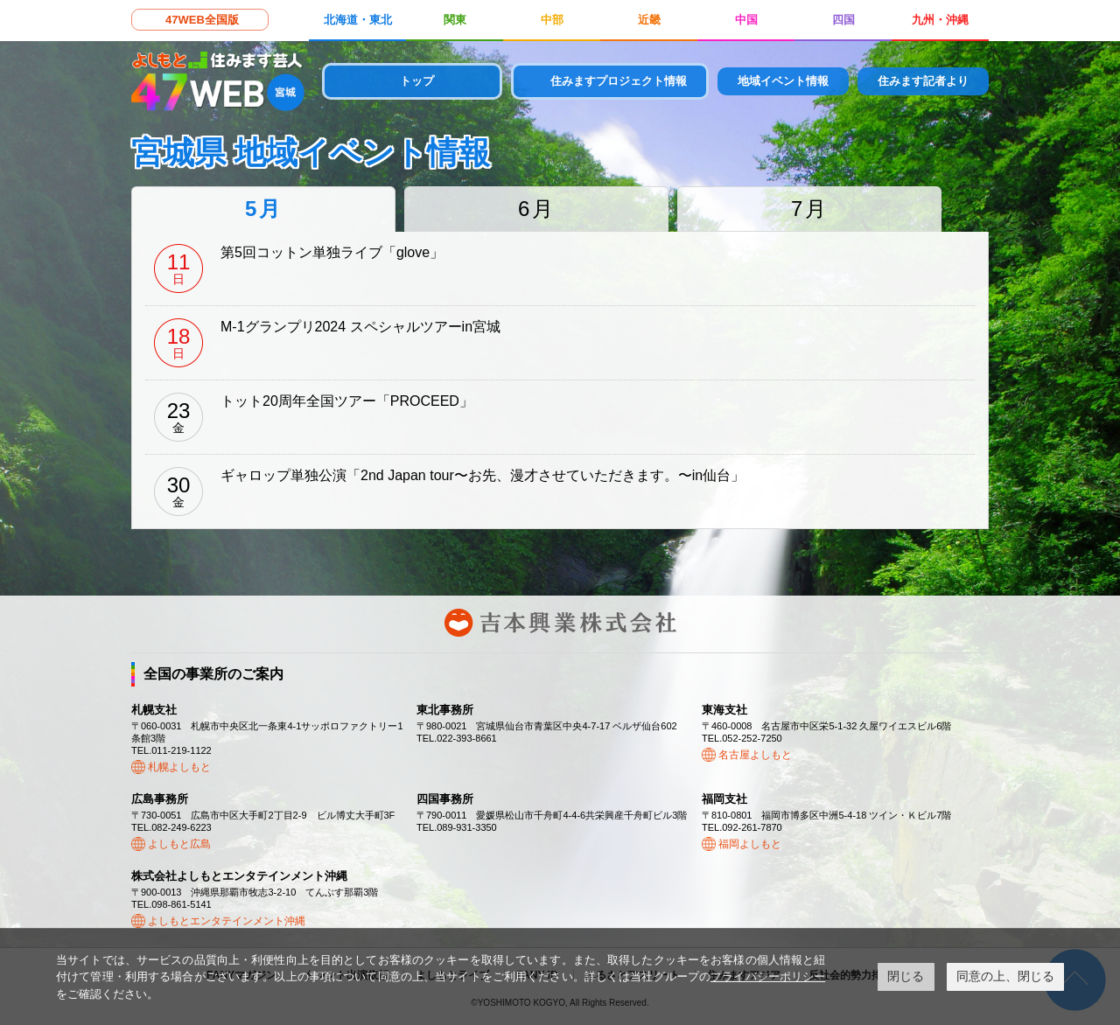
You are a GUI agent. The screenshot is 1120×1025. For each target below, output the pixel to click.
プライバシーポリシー (767, 976)
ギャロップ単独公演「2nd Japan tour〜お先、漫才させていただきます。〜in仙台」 (482, 475)
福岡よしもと (749, 844)
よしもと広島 (179, 844)
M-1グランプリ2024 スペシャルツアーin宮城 (360, 326)
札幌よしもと (179, 767)
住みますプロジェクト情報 (618, 80)
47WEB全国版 (202, 19)
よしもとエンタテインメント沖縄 (226, 921)
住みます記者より (923, 80)
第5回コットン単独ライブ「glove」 (332, 252)
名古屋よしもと (755, 755)
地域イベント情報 (783, 80)
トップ (417, 80)
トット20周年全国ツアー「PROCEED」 (346, 401)
